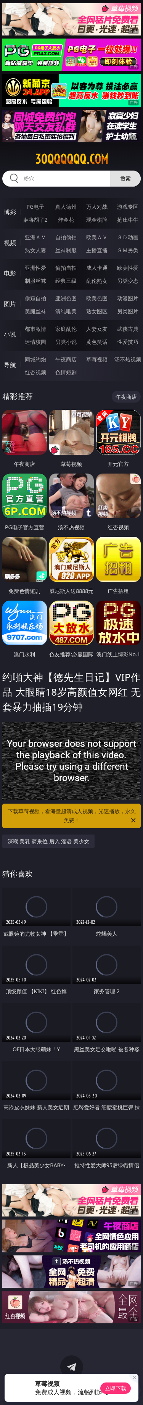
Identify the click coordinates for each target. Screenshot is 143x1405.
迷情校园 (35, 341)
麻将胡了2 (35, 219)
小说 (10, 334)
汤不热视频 (127, 359)
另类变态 (127, 280)
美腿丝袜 (35, 311)
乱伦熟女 (97, 280)
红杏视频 (35, 372)
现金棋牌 (97, 219)
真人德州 (66, 206)
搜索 (125, 178)
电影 (10, 273)
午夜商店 (66, 359)
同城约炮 (35, 359)
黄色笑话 (97, 341)
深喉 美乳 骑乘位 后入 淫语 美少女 (48, 841)
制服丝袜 (35, 280)
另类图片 (127, 311)
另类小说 (66, 341)
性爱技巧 (127, 341)
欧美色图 (97, 298)
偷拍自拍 (66, 267)
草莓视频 (97, 359)
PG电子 (35, 206)
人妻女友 (97, 328)
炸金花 (66, 219)
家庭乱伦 (66, 328)
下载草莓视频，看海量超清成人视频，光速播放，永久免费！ (72, 816)
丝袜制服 (66, 250)
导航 (10, 365)
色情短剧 (66, 372)
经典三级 (66, 280)
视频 (10, 242)
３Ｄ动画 (127, 237)
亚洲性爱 (35, 267)
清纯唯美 (66, 311)
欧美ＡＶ (97, 237)
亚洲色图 (66, 298)
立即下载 (115, 1388)
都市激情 (35, 328)
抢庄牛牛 (127, 219)
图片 (10, 304)
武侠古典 (127, 328)
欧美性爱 (127, 267)
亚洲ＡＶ (35, 237)
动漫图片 (127, 298)
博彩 (10, 212)
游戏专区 (127, 206)
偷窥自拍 (35, 298)
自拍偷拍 (66, 237)
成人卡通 (97, 267)
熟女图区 (97, 311)
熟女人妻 (35, 250)
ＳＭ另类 (127, 250)
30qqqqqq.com (71, 159)
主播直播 (97, 250)
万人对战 (97, 206)
